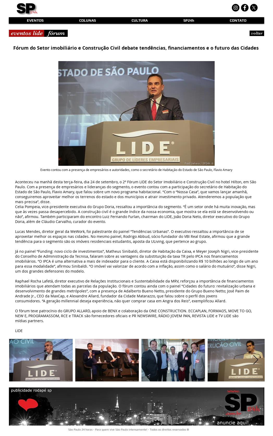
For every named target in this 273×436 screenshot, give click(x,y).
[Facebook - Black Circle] (245, 7)
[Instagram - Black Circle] (235, 7)
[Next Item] (256, 360)
